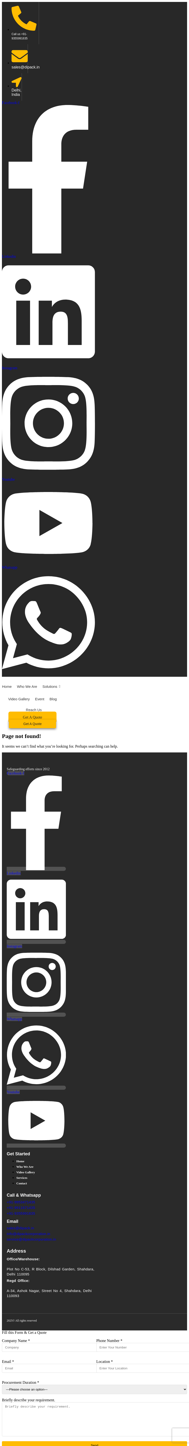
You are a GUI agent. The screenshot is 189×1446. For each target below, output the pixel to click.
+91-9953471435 (21, 1202)
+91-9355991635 (21, 1213)
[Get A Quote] (32, 724)
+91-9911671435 (21, 1208)
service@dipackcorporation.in (31, 1239)
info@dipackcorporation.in (28, 1234)
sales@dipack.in (20, 1228)
